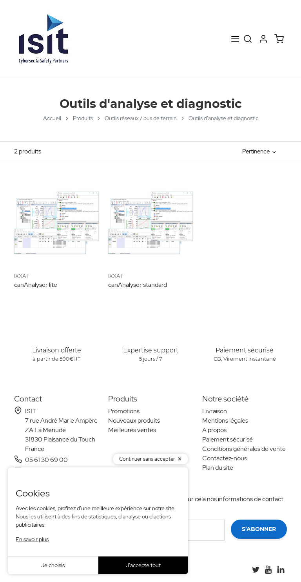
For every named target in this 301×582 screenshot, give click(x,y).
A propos (214, 430)
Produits (83, 118)
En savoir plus (32, 539)
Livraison (214, 411)
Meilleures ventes (132, 430)
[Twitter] (255, 569)
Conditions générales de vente (244, 449)
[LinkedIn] (280, 569)
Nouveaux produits (134, 420)
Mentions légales (225, 420)
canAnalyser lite (35, 285)
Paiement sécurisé (227, 439)
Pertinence (256, 151)
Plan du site (217, 467)
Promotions (124, 411)
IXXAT (21, 275)
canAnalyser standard (137, 285)
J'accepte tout (143, 565)
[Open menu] (235, 39)
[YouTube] (268, 569)
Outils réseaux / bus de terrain (141, 118)
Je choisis (53, 565)
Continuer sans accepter (147, 459)
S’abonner (259, 529)
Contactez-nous (224, 458)
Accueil (52, 118)
